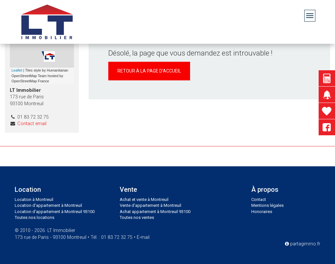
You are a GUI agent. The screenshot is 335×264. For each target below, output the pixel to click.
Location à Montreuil (34, 199)
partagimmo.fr (302, 244)
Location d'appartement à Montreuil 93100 (55, 211)
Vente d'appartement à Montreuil (150, 205)
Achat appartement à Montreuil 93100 (155, 211)
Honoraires (261, 211)
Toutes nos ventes (137, 217)
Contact (258, 199)
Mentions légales (267, 205)
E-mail (143, 237)
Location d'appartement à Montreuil (48, 205)
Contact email (31, 123)
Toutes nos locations (34, 217)
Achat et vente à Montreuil (144, 199)
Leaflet (16, 70)
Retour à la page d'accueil (149, 71)
